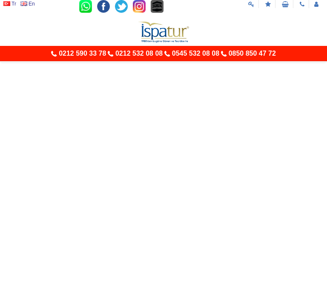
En (27, 4)
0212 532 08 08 (139, 53)
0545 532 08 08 (195, 53)
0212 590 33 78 (82, 53)
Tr (9, 4)
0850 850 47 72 (252, 53)
